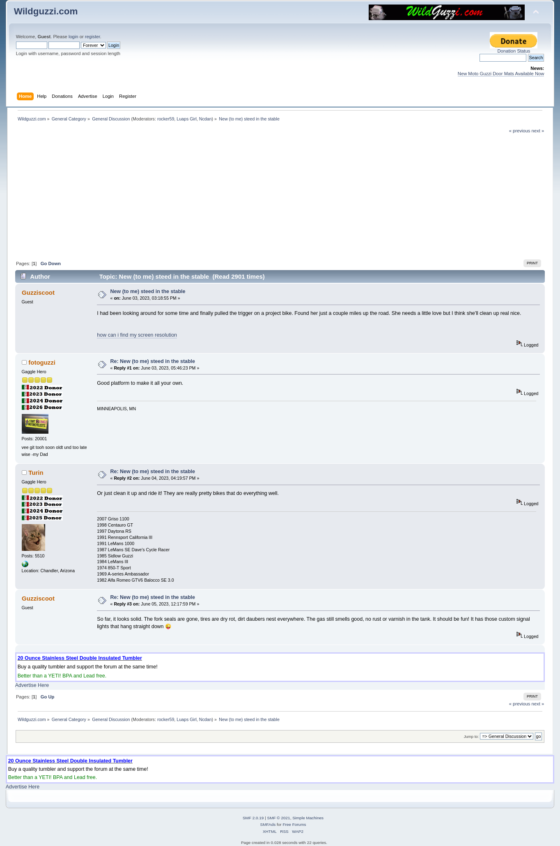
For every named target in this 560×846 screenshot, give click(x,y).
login (73, 36)
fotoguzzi (41, 362)
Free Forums (294, 824)
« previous (519, 130)
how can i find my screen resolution (137, 335)
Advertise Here (32, 685)
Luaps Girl (187, 118)
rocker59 (165, 118)
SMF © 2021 (278, 818)
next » (538, 130)
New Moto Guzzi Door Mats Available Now (501, 73)
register (92, 36)
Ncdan (205, 118)
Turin (35, 472)
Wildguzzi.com (46, 11)
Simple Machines (308, 818)
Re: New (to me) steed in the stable (152, 361)
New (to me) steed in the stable (148, 291)
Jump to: (471, 736)
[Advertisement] (280, 195)
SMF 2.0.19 (253, 818)
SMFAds (268, 824)
